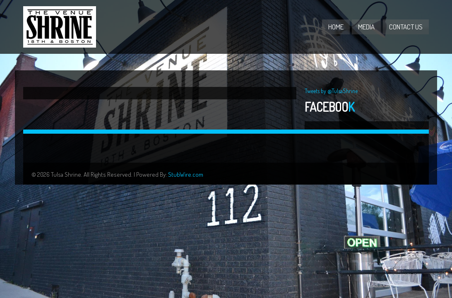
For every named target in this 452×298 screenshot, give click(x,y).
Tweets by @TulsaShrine (331, 90)
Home (336, 26)
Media (366, 26)
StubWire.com (185, 174)
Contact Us (406, 26)
